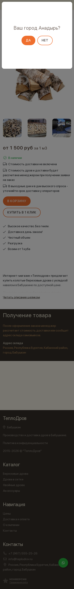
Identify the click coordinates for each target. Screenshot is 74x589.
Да (28, 40)
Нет (45, 40)
